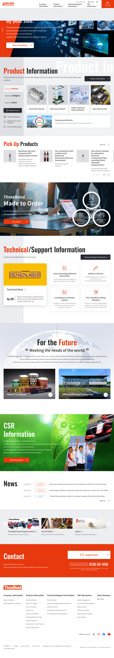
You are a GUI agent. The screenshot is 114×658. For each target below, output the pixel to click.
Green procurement (83, 610)
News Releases (80, 2)
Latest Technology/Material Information (59, 603)
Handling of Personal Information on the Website (57, 646)
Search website (97, 2)
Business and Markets (32, 614)
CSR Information (16, 460)
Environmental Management (86, 603)
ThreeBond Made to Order (34, 617)
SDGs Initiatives (82, 607)
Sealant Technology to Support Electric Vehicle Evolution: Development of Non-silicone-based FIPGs (30, 299)
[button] (106, 175)
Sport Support (81, 617)
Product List (29, 610)
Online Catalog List (31, 620)
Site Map (15, 646)
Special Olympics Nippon (85, 614)
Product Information (97, 79)
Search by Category (32, 603)
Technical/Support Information (95, 257)
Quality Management (83, 600)
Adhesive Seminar (52, 607)
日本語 (92, 2)
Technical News (51, 600)
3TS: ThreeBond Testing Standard (57, 614)
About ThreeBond (20, 45)
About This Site (25, 646)
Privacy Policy (36, 646)
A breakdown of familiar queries (56, 610)
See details (16, 222)
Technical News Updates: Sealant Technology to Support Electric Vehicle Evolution (77, 496)
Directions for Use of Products (35, 624)
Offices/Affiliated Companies (12, 603)
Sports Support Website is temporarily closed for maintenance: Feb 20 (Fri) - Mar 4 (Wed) (78, 490)
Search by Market (31, 600)
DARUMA (7, 646)
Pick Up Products (31, 607)
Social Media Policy (9, 648)
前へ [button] (5, 523)
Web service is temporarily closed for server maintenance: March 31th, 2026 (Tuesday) (77, 484)
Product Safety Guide (32, 627)
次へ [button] (108, 523)
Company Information (13, 595)
